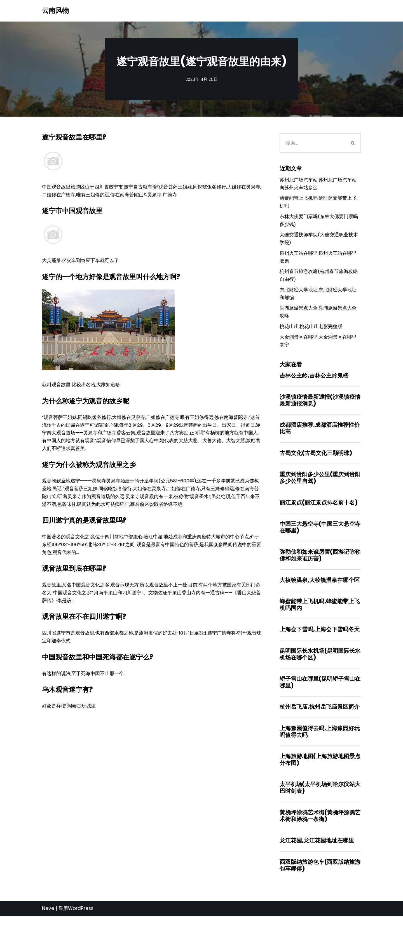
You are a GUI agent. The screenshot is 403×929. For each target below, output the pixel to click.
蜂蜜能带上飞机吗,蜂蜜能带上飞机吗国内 (320, 614)
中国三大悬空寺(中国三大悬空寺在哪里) (320, 536)
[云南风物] (55, 10)
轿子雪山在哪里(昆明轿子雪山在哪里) (320, 692)
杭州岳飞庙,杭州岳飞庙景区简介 (320, 718)
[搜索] (312, 143)
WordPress (80, 921)
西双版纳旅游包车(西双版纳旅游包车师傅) (320, 878)
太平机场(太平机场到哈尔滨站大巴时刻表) (320, 799)
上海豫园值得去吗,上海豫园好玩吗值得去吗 (320, 742)
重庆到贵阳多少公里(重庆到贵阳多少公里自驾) (320, 485)
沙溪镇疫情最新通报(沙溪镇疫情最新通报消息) (320, 407)
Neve (48, 921)
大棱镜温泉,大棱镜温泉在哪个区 (320, 589)
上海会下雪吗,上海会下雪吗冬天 (320, 639)
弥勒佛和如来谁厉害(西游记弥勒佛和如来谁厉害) (320, 564)
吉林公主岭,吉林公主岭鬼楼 (314, 382)
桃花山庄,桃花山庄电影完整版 (311, 332)
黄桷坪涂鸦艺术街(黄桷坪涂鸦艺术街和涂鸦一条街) (320, 828)
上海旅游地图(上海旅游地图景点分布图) (320, 771)
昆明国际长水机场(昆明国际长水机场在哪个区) (320, 664)
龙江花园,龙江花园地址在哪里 (317, 853)
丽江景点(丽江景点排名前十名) (319, 511)
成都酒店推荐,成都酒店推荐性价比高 (320, 435)
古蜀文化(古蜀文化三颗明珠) (316, 461)
